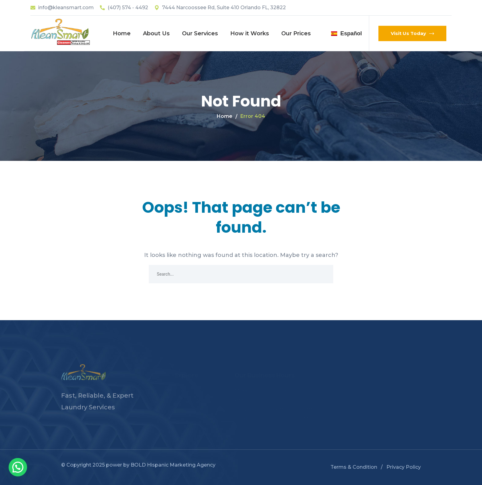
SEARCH (324, 274)
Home (224, 116)
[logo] (60, 31)
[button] (18, 467)
